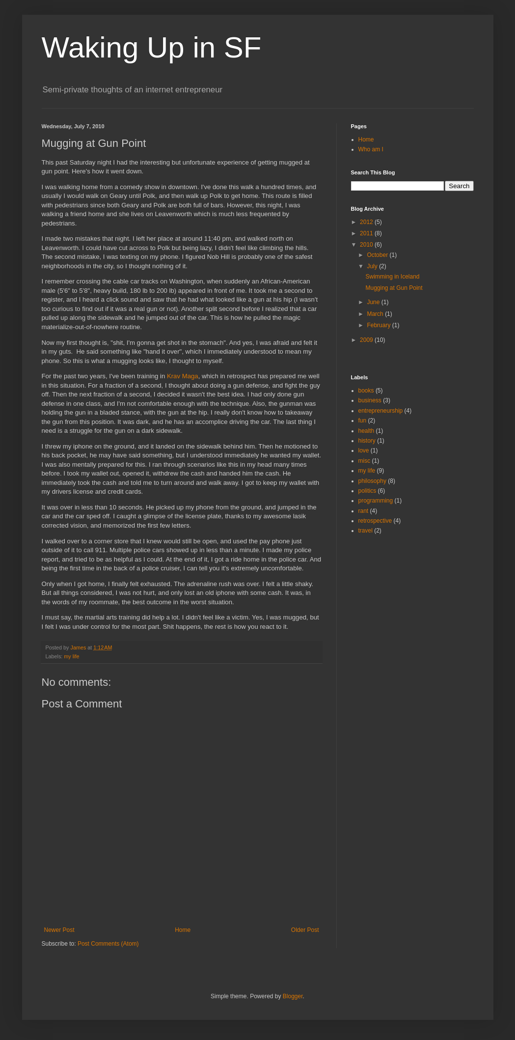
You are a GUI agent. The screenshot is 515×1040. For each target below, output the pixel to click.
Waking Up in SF (152, 47)
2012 (367, 222)
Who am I (370, 149)
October (378, 255)
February (379, 325)
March (376, 313)
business (369, 400)
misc (364, 460)
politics (367, 490)
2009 (367, 340)
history (367, 440)
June (374, 302)
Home (182, 930)
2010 (367, 244)
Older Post (305, 930)
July (373, 266)
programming (375, 500)
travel (365, 530)
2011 (367, 233)
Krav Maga (182, 376)
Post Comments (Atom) (108, 943)
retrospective (375, 520)
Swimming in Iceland (392, 276)
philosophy (372, 481)
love (363, 450)
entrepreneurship (380, 410)
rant (363, 510)
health (366, 430)
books (366, 390)
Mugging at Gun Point (393, 287)
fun (362, 420)
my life (71, 656)
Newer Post (59, 930)
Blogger (293, 996)
